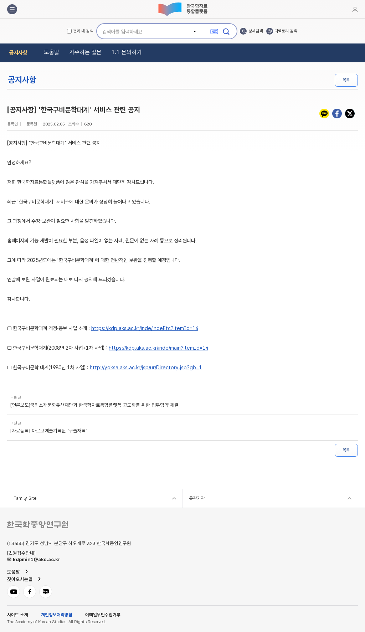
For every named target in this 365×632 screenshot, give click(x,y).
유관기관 (197, 498)
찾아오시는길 (20, 579)
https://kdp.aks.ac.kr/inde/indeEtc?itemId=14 (144, 328)
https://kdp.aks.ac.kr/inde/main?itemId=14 (158, 347)
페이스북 (337, 113)
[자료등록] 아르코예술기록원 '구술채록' (48, 430)
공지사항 (18, 52)
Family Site (25, 498)
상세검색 (255, 31)
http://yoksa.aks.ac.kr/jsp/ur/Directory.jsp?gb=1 (146, 367)
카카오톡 (324, 113)
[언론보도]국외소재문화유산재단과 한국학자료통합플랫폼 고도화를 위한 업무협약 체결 (94, 405)
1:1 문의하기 (127, 52)
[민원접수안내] (21, 553)
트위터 (350, 113)
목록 (346, 79)
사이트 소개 (17, 615)
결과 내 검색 (83, 31)
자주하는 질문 (85, 52)
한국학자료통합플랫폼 (182, 9)
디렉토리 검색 (285, 31)
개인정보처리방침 (56, 615)
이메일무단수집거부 (102, 615)
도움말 (51, 52)
